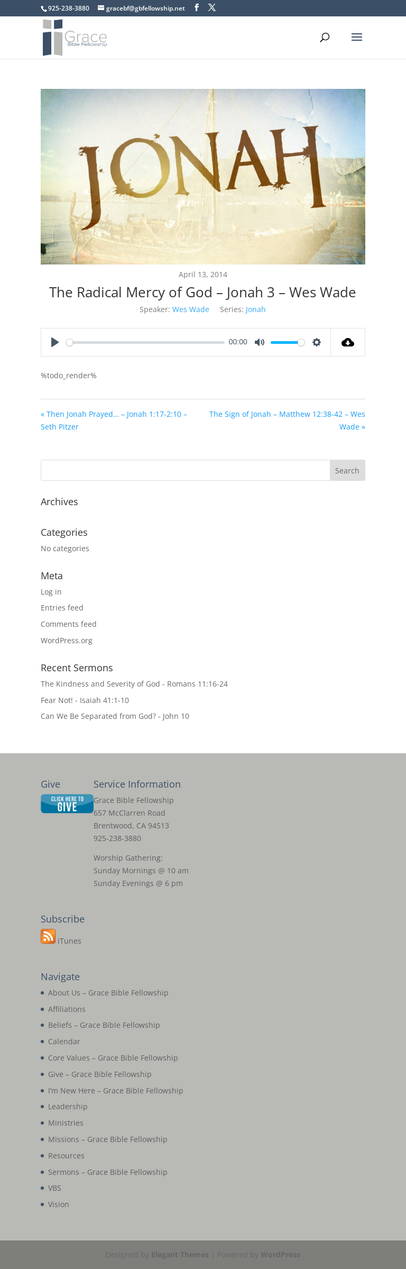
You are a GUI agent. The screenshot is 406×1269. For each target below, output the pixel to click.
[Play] (55, 342)
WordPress (280, 1254)
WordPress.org (67, 640)
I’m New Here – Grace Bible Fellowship (115, 1090)
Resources (66, 1156)
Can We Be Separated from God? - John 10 (115, 716)
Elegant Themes (180, 1254)
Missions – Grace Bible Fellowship (108, 1139)
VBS (54, 1188)
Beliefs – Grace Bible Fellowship (104, 1025)
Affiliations (67, 1009)
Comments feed (69, 624)
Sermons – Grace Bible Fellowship (108, 1172)
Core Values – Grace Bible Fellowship (113, 1058)
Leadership (68, 1106)
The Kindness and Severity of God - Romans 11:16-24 (134, 684)
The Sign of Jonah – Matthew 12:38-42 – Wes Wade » (287, 420)
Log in (51, 592)
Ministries (66, 1123)
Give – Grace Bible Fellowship (100, 1074)
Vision (58, 1204)
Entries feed (62, 607)
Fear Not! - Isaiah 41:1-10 (85, 700)
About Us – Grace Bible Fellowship (108, 993)
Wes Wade (190, 309)
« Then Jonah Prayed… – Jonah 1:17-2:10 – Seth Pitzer (114, 420)
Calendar (64, 1041)
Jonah (256, 309)
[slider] (145, 342)
